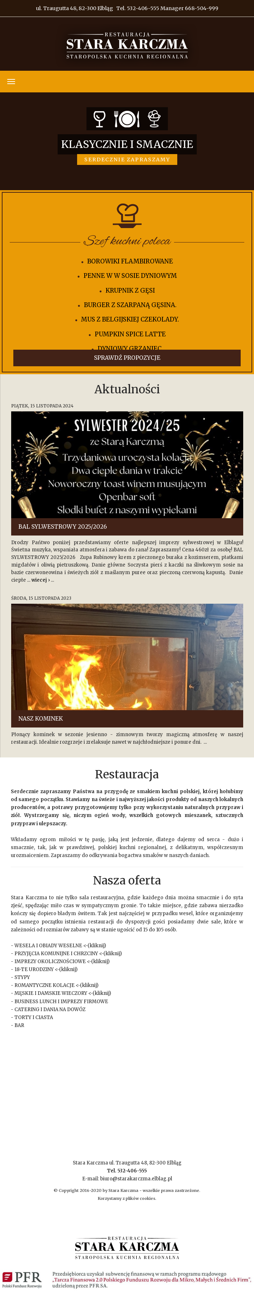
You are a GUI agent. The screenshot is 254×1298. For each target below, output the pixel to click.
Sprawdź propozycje (127, 357)
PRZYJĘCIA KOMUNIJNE (42, 953)
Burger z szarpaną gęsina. (130, 305)
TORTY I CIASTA (33, 1017)
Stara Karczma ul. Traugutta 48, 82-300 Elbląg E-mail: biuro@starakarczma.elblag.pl (127, 1171)
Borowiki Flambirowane (130, 261)
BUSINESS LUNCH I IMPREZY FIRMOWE (61, 1001)
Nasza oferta (127, 880)
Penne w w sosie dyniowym (130, 276)
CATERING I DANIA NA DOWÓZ (49, 1009)
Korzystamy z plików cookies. (127, 1198)
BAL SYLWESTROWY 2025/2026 (62, 526)
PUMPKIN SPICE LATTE (130, 334)
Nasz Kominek (40, 718)
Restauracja (127, 774)
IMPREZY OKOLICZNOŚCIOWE (50, 961)
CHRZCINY (85, 953)
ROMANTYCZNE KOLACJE (44, 985)
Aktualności (127, 389)
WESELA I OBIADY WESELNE (48, 946)
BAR (19, 1025)
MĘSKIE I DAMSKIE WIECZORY (50, 993)
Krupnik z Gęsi (130, 290)
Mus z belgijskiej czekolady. (130, 319)
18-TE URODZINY (34, 969)
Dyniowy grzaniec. (130, 349)
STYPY (22, 977)
